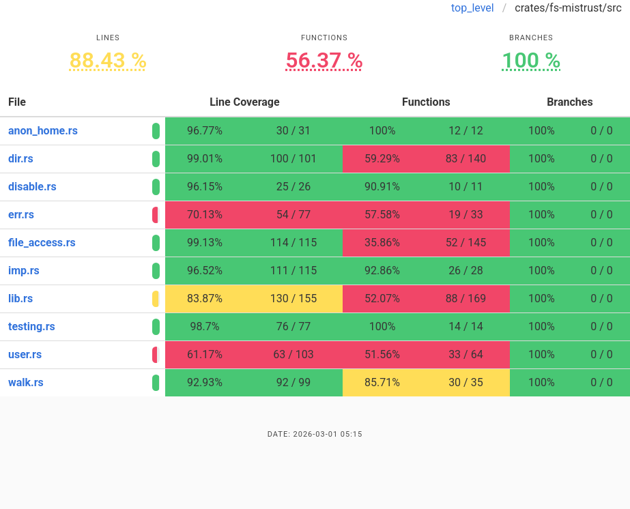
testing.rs (31, 326)
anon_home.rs (43, 130)
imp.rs (24, 270)
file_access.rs (42, 242)
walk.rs (26, 382)
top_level (472, 7)
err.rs (21, 214)
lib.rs (20, 298)
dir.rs (20, 158)
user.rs (25, 354)
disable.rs (32, 186)
